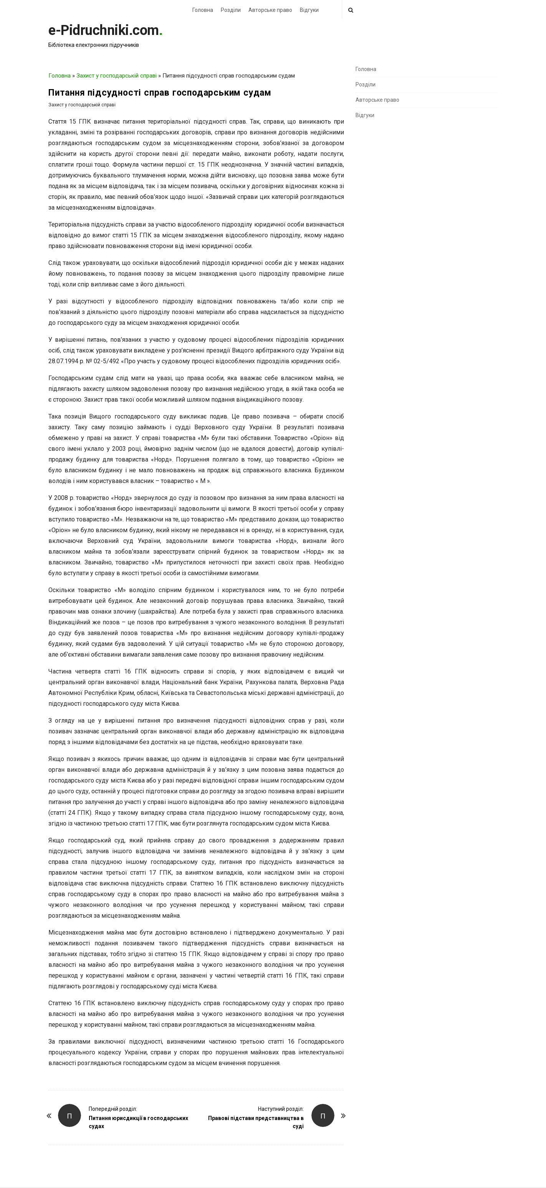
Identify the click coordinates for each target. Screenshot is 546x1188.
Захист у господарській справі (116, 75)
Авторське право (270, 10)
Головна (202, 10)
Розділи (231, 10)
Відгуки (309, 10)
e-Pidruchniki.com (103, 30)
